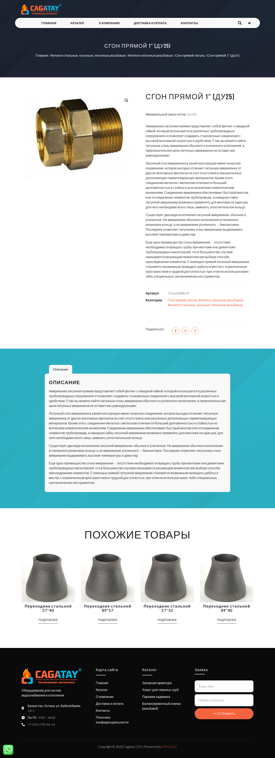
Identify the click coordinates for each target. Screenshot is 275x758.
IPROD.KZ (169, 746)
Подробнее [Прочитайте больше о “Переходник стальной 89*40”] (226, 620)
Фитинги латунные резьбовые (150, 55)
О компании (109, 23)
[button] (126, 100)
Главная (48, 23)
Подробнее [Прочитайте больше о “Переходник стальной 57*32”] (167, 620)
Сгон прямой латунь (190, 55)
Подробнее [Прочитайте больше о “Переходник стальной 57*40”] (48, 620)
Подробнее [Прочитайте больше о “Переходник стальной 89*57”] (107, 620)
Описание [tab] (60, 369)
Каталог (78, 23)
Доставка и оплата (150, 23)
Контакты (189, 23)
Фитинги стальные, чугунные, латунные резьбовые (88, 55)
